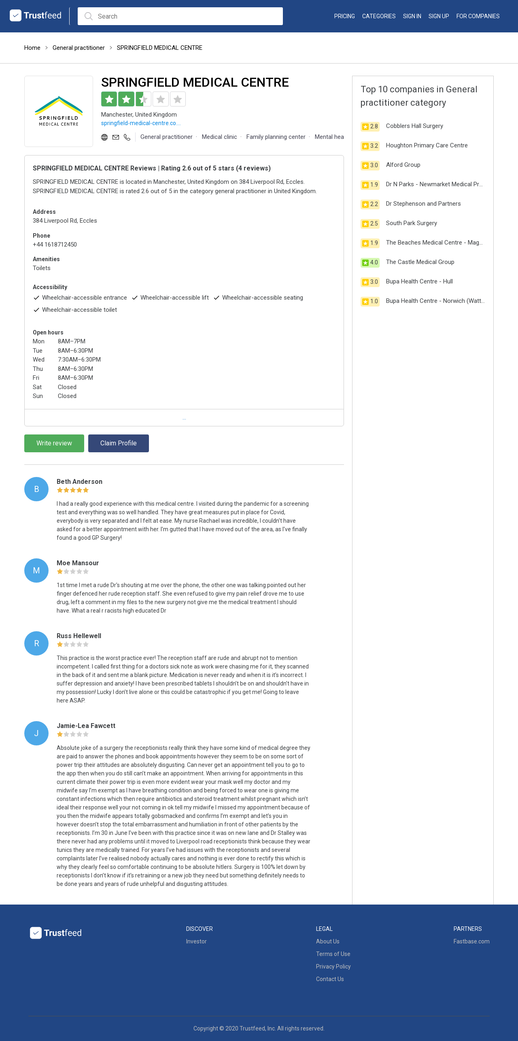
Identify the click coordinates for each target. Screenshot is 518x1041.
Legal (324, 929)
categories (379, 16)
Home (32, 47)
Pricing (344, 16)
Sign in (412, 16)
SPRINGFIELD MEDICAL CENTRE (159, 47)
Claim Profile (118, 443)
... (184, 417)
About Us (328, 941)
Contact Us (330, 979)
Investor (196, 941)
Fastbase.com (472, 941)
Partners (468, 929)
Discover (199, 929)
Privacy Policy (333, 966)
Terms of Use (333, 954)
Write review (54, 443)
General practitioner (79, 47)
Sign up (439, 16)
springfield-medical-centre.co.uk (141, 123)
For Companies (478, 16)
